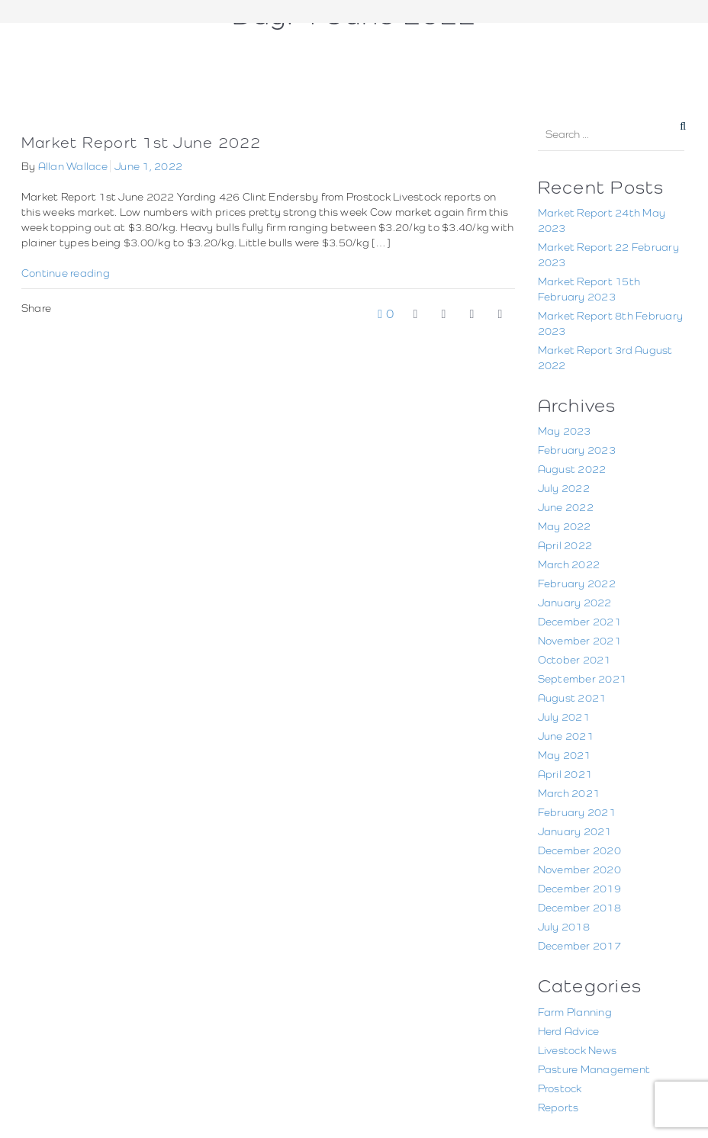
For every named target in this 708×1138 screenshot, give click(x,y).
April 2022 (565, 545)
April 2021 (565, 774)
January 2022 (575, 602)
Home (312, 44)
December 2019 (579, 888)
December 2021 (579, 622)
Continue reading (65, 273)
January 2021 (575, 831)
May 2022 (564, 526)
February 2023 (577, 450)
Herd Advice (569, 1031)
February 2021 (577, 812)
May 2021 (564, 755)
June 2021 (566, 736)
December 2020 (579, 850)
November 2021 (579, 641)
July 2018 (564, 927)
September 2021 (582, 679)
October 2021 (574, 660)
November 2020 (579, 869)
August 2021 (572, 698)
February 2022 (577, 583)
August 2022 (572, 469)
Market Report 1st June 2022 (141, 142)
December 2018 (579, 908)
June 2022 (566, 507)
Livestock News (577, 1050)
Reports (558, 1107)
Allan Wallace (73, 166)
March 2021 (569, 793)
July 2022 (564, 488)
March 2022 (569, 564)
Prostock (560, 1088)
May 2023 (564, 431)
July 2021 (564, 717)
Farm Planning (575, 1012)
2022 (349, 44)
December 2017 (579, 946)
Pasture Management (594, 1069)
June (383, 44)
